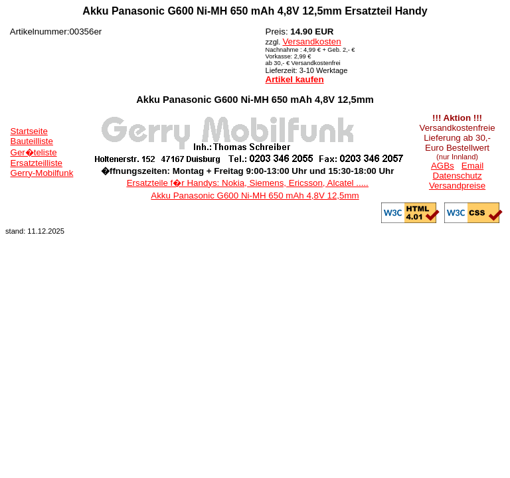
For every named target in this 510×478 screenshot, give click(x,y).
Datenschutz (457, 176)
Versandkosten (311, 41)
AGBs (442, 166)
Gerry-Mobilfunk (42, 173)
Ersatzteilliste (37, 163)
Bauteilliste (32, 141)
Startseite (29, 131)
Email (472, 166)
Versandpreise (457, 186)
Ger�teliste (34, 152)
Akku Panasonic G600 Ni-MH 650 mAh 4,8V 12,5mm (255, 195)
